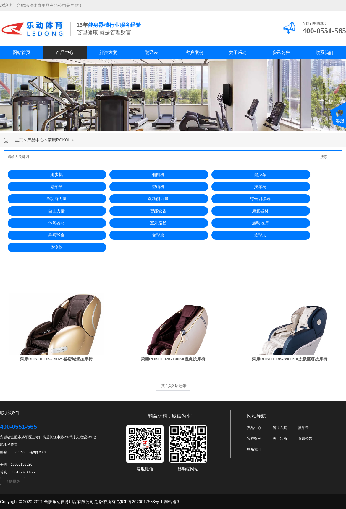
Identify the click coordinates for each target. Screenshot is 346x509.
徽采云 (151, 52)
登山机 (158, 186)
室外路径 (158, 223)
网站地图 (172, 501)
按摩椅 (260, 186)
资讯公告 (281, 52)
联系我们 (324, 52)
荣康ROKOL (59, 140)
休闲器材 (56, 223)
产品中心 (65, 52)
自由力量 (56, 210)
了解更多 (13, 481)
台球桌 (158, 235)
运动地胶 (260, 223)
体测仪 (56, 247)
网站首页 (21, 52)
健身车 (260, 174)
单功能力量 (56, 198)
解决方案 (108, 52)
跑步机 (56, 174)
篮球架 (260, 235)
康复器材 (260, 210)
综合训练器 (260, 198)
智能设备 (158, 210)
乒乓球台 (56, 235)
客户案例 (194, 52)
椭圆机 (158, 174)
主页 (19, 140)
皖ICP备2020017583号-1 (140, 501)
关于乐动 (238, 52)
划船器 (56, 186)
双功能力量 (158, 198)
